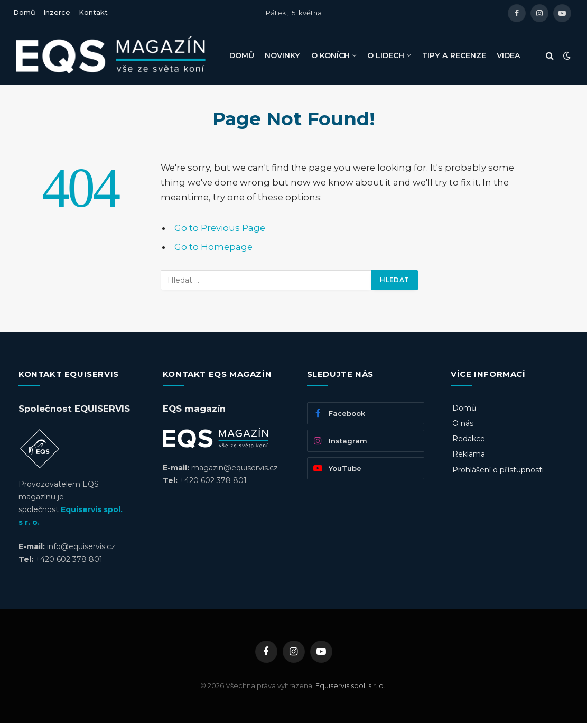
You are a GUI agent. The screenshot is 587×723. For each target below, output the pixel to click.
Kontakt (93, 12)
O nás (462, 423)
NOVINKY (282, 55)
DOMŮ (241, 55)
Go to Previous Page (219, 228)
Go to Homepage (213, 247)
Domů (24, 12)
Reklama (468, 454)
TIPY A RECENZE (454, 55)
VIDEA (508, 55)
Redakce (468, 438)
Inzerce (56, 12)
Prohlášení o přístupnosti (498, 470)
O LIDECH (385, 55)
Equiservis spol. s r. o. (350, 685)
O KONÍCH (330, 55)
